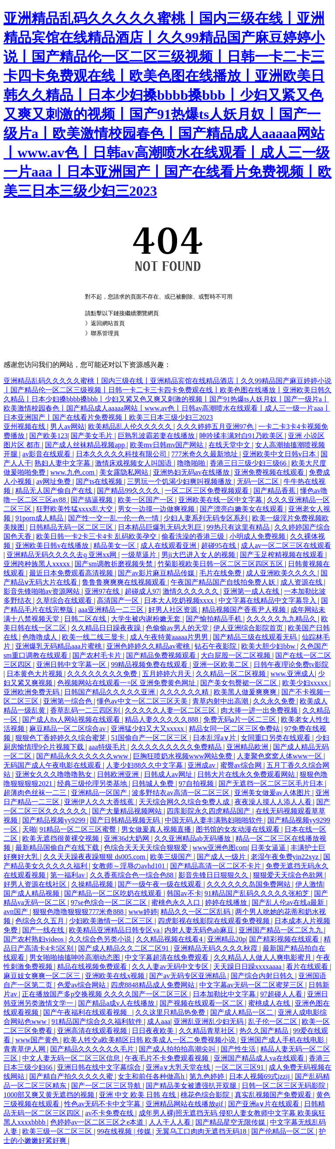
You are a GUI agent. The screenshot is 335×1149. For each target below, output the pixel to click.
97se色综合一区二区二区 (109, 902)
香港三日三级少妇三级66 (249, 463)
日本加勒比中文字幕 (225, 994)
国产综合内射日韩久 (263, 975)
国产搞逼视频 (92, 499)
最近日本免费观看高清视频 (72, 573)
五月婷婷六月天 (167, 673)
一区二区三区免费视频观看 (207, 490)
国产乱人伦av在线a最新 (289, 902)
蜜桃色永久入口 (176, 902)
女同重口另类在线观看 (276, 737)
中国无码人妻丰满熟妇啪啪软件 (214, 820)
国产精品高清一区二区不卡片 (216, 866)
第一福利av (68, 875)
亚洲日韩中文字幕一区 (72, 664)
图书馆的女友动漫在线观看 (238, 829)
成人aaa (158, 1021)
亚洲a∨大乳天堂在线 (179, 1067)
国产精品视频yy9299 (54, 820)
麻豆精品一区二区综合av (68, 728)
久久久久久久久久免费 (103, 673)
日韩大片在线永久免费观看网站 (247, 774)
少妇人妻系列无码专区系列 (206, 518)
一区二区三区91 (240, 1067)
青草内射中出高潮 (221, 701)
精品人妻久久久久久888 (162, 719)
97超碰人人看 (282, 994)
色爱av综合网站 (82, 985)
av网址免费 (54, 481)
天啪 (29, 829)
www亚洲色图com (220, 847)
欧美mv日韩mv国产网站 (167, 445)
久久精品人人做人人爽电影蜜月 (263, 957)
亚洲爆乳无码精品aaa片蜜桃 (59, 646)
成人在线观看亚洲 (169, 545)
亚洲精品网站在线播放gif (185, 1104)
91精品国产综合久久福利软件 (97, 1021)
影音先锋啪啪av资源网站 (42, 591)
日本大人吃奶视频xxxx (179, 600)
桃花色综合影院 (206, 1094)
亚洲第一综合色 (68, 701)
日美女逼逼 (269, 847)
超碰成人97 (142, 591)
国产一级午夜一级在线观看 (160, 884)
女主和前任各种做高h (152, 1076)
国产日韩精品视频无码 (125, 820)
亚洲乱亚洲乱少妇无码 (209, 1021)
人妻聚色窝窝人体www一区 (280, 756)
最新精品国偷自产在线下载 (58, 847)
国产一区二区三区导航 (107, 1085)
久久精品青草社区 (207, 1030)
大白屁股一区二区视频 (236, 655)
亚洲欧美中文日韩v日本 (280, 454)
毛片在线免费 (221, 573)
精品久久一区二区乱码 (196, 911)
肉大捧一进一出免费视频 (260, 710)
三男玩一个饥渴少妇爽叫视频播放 (180, 481)
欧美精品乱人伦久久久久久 (131, 426)
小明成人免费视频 (258, 536)
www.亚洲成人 (292, 673)
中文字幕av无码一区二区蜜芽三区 (252, 985)
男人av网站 (67, 426)
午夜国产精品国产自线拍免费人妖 (224, 582)
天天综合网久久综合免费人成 (185, 802)
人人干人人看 (170, 1122)
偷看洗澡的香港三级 (193, 536)
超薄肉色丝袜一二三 (35, 792)
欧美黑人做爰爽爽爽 (246, 692)
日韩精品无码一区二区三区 (72, 527)
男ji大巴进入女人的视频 (199, 554)
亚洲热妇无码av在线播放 (192, 472)
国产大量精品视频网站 (128, 811)
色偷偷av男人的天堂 (178, 628)
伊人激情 (309, 884)
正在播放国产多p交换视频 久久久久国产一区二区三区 (105, 994)
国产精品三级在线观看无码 (255, 637)
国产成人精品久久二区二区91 (124, 948)
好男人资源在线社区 (35, 884)
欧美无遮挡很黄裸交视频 (61, 838)
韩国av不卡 (184, 893)
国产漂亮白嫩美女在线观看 (242, 509)
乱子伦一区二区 (273, 1021)
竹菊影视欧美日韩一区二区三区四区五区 (221, 564)
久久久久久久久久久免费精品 (177, 747)
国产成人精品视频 (32, 893)
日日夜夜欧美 (153, 1030)
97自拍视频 (197, 783)
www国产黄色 (37, 1040)
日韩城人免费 (153, 783)
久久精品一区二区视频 (231, 673)
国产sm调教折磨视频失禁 (114, 564)
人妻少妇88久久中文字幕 (145, 765)
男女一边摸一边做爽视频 (157, 509)
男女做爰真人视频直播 (157, 829)
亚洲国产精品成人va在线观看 (260, 1058)
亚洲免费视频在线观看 (270, 472)
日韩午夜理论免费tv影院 (290, 664)
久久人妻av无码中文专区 (171, 966)
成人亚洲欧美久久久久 (282, 573)
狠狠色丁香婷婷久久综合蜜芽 (61, 737)
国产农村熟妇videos (34, 939)
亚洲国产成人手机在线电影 (283, 1040)
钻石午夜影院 (216, 646)
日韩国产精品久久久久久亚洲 (110, 692)
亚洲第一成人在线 (252, 591)
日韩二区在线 (86, 618)
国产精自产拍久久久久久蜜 (72, 1076)
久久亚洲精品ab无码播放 (193, 838)
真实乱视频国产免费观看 (274, 1094)
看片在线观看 (308, 966)
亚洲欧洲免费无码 (32, 692)
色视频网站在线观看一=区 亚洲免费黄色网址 (127, 683)
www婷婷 (142, 911)
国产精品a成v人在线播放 (117, 1003)
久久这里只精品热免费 (171, 1012)
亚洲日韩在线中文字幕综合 (100, 1067)
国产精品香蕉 (275, 490)
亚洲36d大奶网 (127, 838)
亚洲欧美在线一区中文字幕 (221, 499)
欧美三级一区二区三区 (58, 1131)
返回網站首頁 (108, 323)
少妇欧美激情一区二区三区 (111, 921)
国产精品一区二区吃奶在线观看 (114, 893)
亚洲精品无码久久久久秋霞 (216, 948)
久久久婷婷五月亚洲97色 (216, 426)
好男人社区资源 (173, 609)
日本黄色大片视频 (35, 673)
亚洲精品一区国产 (100, 792)
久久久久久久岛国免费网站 (249, 884)
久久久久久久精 (185, 692)
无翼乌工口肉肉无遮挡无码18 (202, 1131)
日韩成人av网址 (169, 774)
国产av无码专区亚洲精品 (188, 975)
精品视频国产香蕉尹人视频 (244, 609)
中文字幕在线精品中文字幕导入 (268, 600)
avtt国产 (16, 911)
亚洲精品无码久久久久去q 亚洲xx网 (62, 554)
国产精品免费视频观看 (162, 655)
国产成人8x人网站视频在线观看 (72, 719)
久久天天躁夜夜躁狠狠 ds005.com (95, 856)
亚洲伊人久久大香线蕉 (100, 802)
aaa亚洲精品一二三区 (111, 609)
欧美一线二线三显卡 (94, 637)
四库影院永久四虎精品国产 (209, 811)
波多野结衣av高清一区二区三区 (181, 792)
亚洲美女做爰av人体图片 (273, 792)
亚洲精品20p (226, 939)
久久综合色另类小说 (100, 939)
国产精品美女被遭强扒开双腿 (192, 1085)
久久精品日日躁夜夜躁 (107, 628)
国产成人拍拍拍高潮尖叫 (178, 1049)
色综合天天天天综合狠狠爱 (146, 847)
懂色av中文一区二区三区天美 (143, 701)
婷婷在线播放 (227, 902)
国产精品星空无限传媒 (231, 1122)
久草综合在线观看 (65, 600)
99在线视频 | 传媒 (124, 1131)
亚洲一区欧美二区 (221, 664)
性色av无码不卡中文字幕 (103, 1104)
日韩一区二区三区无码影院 (284, 1085)
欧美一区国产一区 (146, 499)
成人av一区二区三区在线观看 (286, 545)
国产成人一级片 (222, 856)
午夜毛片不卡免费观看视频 (167, 1058)
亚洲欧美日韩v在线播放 (52, 545)
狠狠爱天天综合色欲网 (289, 875)
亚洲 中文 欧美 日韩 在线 (138, 1094)
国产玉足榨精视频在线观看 (282, 554)
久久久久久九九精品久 (282, 618)
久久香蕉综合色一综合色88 (132, 875)
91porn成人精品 (40, 518)
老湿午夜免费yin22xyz (286, 856)
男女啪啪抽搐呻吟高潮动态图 (75, 957)
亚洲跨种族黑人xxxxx (37, 564)
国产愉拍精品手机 (214, 618)
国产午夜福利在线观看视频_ (87, 1012)
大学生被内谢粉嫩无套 (146, 618)
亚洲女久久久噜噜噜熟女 (54, 774)
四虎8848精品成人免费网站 (153, 985)
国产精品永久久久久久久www (83, 756)
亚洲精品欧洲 (248, 747)
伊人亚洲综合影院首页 (249, 628)
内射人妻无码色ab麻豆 (200, 930)
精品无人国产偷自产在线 (54, 490)
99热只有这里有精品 (239, 527)
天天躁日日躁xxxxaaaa (248, 966)
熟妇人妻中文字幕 (63, 463)
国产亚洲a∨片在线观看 (264, 1104)
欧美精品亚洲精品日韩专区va (115, 930)
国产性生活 (239, 1049)
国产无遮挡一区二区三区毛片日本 (272, 783)
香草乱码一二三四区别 (86, 710)
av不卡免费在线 (110, 1113)
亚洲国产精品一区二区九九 (281, 930)
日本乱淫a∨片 (215, 737)
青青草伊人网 (25, 1049)
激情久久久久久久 (191, 591)
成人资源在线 (302, 582)
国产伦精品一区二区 (283, 1131)
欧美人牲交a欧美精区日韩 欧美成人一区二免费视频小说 (150, 1040)
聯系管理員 (105, 333)
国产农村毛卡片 (97, 655)
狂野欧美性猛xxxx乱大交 (75, 509)
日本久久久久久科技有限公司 (122, 454)
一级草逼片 (139, 554)
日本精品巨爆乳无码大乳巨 (160, 527)
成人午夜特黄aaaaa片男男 (170, 637)
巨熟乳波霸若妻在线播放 (157, 435)
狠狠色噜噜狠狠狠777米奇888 (79, 911)
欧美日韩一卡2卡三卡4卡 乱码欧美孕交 (97, 536)
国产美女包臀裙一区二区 (239, 683)
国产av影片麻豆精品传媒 (157, 573)
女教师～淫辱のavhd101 (129, 866)
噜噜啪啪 (192, 463)
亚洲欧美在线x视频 (115, 975)
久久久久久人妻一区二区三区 (171, 710)
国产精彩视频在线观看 (285, 939)
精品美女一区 (115, 545)
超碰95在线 (219, 545)
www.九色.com (73, 472)
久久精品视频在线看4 (170, 939)
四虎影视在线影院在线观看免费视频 (214, 921)
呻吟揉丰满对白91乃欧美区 (242, 435)
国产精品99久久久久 (129, 490)
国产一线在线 (44, 930)
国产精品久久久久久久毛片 (93, 1049)
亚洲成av (202, 765)
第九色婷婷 (207, 1076)
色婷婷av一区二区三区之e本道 (97, 1122)
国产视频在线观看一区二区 (202, 1003)
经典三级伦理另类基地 (93, 783)
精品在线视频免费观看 (93, 966)
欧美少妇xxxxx (305, 683)
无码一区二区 (258, 481)
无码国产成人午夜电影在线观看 (53, 765)
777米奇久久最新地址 (205, 454)
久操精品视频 (93, 884)
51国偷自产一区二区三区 (150, 737)
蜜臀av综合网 (241, 765)
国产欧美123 (48, 435)
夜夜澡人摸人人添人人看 (274, 802)
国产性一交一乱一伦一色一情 (114, 518)
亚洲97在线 (103, 591)
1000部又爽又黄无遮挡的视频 (49, 1094)
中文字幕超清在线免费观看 (167, 957)
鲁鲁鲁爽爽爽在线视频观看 (125, 582)
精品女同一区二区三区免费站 (235, 728)
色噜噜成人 (40, 637)
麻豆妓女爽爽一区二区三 (42, 975)
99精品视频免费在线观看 (150, 664)
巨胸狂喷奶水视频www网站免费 (183, 756)
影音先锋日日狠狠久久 (214, 875)
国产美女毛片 (92, 435)
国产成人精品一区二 (242, 1012)
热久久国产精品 (264, 1030)
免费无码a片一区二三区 (240, 719)
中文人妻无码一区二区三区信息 (72, 1058)
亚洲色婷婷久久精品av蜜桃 (148, 646)
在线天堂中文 (230, 445)
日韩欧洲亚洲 (118, 774)
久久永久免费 (275, 701)
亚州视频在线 (25, 426)
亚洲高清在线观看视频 (93, 1030)
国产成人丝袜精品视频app (85, 445)
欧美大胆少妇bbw (269, 646)
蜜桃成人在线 (270, 1003)
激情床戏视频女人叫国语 (134, 463)
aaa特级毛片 (108, 747)
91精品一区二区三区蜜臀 (78, 829)
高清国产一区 (118, 600)
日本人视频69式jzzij (260, 1076)
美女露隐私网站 (124, 472)
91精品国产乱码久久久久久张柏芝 (258, 893)
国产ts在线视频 (100, 481)
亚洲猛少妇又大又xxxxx (148, 728)
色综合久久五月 (40, 921)
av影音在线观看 (47, 454)
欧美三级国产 (172, 856)
